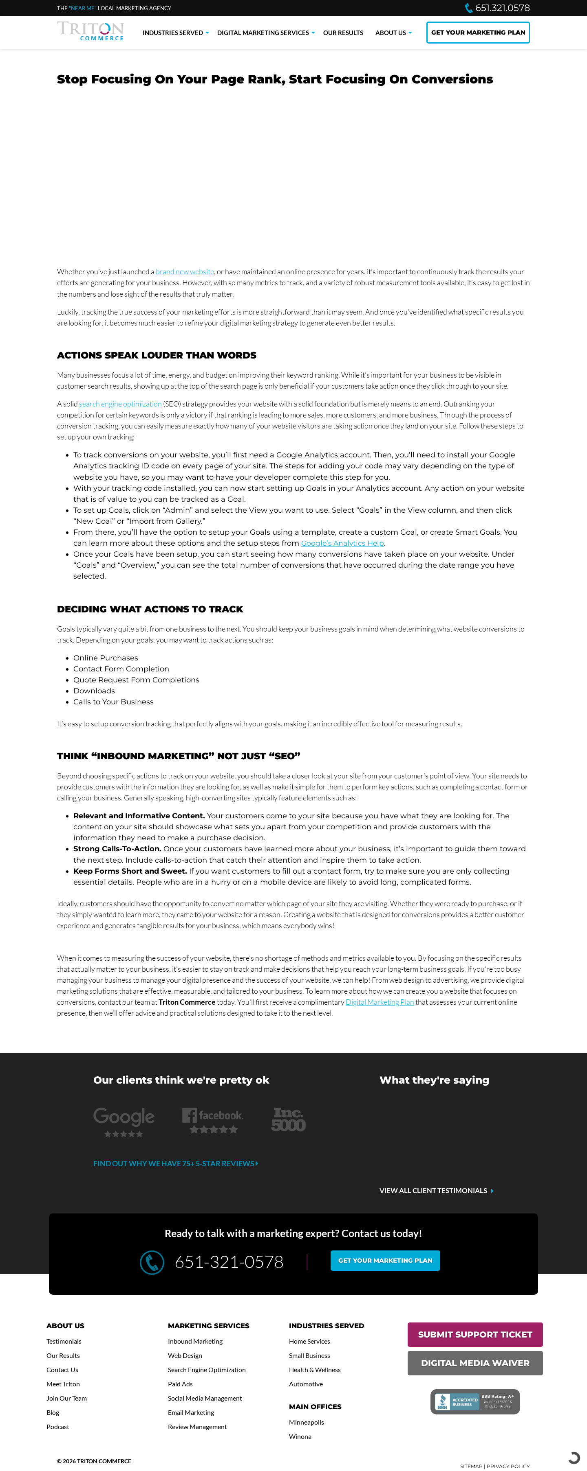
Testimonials (64, 1341)
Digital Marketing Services (263, 32)
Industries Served (173, 32)
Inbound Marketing (196, 1341)
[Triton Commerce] (90, 37)
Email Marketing (192, 1412)
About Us (390, 32)
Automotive (306, 1384)
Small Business (310, 1355)
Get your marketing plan (385, 1260)
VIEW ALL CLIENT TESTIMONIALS (433, 1191)
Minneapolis (307, 1422)
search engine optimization (120, 403)
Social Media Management (208, 1398)
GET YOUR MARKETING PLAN (478, 32)
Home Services (311, 1341)
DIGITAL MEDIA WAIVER (475, 1363)
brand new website (185, 271)
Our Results (343, 32)
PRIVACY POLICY (508, 1467)
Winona (300, 1436)
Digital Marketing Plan (380, 1001)
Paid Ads (181, 1384)
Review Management (200, 1427)
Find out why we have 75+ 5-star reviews (175, 1163)
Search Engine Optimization (209, 1370)
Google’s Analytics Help (344, 543)
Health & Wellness (316, 1370)
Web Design (186, 1355)
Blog (53, 1412)
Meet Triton (64, 1384)
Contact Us (62, 1370)
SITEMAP (471, 1467)
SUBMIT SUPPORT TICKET (475, 1334)
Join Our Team (68, 1398)
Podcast (58, 1427)
